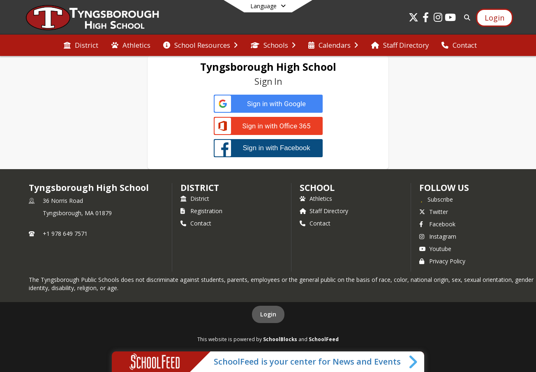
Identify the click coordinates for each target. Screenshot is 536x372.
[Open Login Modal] (494, 18)
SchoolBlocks (280, 339)
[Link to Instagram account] (438, 19)
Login (268, 314)
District (194, 198)
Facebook (437, 224)
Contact (195, 223)
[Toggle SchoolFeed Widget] (413, 361)
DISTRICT (199, 187)
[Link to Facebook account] (426, 19)
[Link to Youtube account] (450, 19)
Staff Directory (324, 211)
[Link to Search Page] (465, 17)
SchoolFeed (324, 339)
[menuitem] (81, 45)
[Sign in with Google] (268, 104)
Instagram (437, 236)
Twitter (433, 212)
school (317, 187)
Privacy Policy (442, 261)
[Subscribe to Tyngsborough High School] (436, 199)
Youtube (435, 249)
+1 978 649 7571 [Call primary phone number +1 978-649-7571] (65, 233)
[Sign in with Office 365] (268, 126)
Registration (201, 211)
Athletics (316, 198)
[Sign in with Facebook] (268, 148)
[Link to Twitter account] (413, 19)
